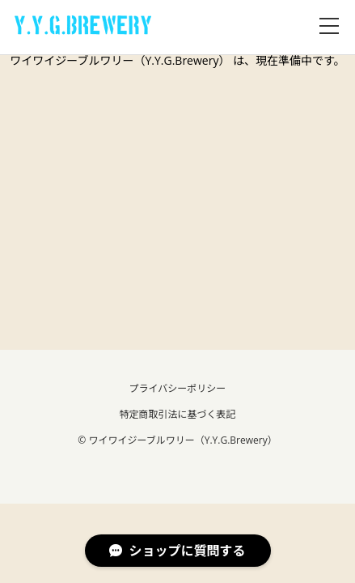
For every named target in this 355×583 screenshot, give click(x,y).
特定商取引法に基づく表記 (177, 414)
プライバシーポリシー (177, 388)
